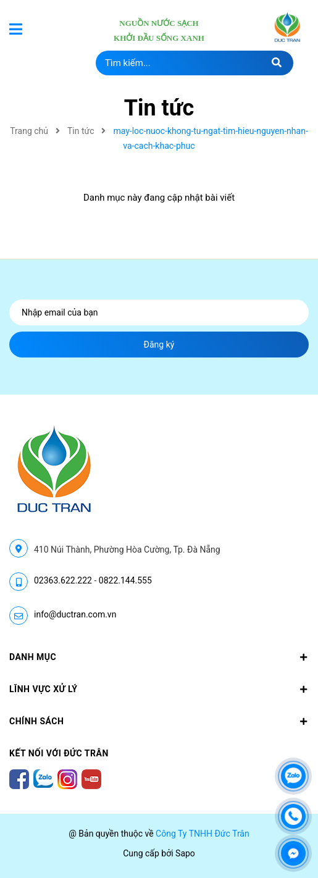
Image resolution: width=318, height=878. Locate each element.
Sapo (185, 853)
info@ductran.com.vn (75, 614)
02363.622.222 (63, 580)
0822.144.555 (125, 580)
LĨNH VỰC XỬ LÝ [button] (159, 689)
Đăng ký (159, 344)
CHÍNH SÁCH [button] (159, 721)
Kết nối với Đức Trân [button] (59, 753)
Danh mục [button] (159, 657)
